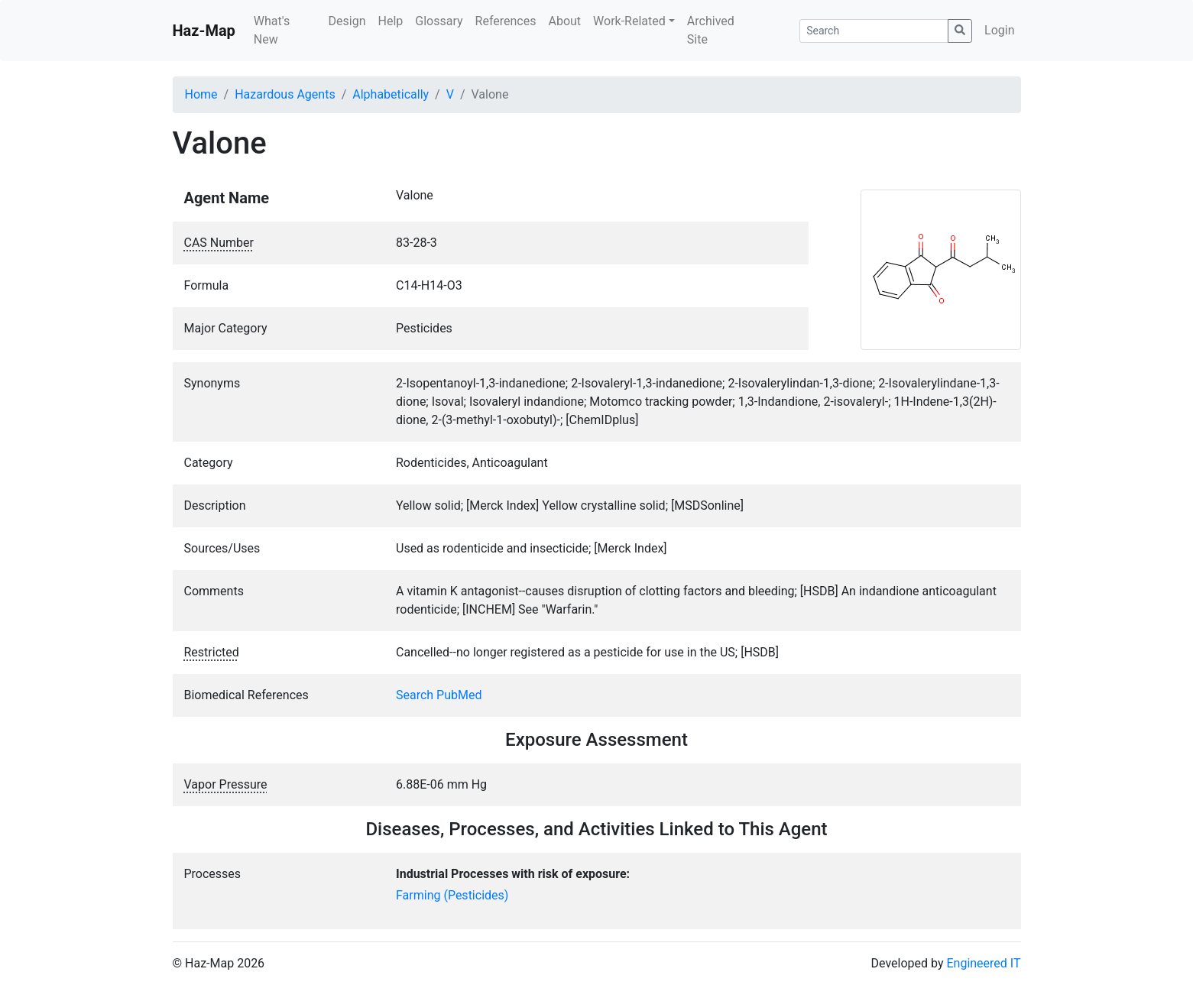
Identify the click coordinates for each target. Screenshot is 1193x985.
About (564, 21)
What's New (272, 30)
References (506, 21)
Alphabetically (390, 94)
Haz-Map (204, 30)
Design (347, 21)
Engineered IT (983, 963)
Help (390, 21)
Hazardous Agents (285, 94)
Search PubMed (439, 695)
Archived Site (710, 30)
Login (999, 30)
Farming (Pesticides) (452, 895)
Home (201, 94)
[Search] (873, 31)
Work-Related (629, 21)
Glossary (438, 21)
